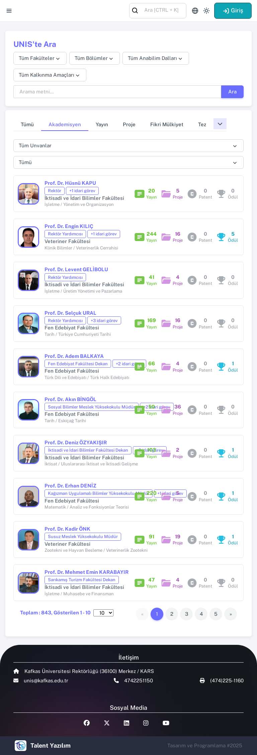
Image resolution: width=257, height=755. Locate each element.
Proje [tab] (129, 124)
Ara (232, 91)
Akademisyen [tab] (65, 124)
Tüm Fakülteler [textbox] (37, 58)
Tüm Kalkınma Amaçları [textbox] (46, 75)
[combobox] (158, 10)
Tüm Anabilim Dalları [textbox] (152, 58)
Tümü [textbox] (25, 162)
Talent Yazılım (50, 745)
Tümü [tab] (27, 124)
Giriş (233, 10)
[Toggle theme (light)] (206, 10)
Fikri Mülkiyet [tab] (166, 124)
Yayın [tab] (102, 124)
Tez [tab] (202, 124)
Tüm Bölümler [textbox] (91, 58)
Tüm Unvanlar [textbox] (35, 145)
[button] (220, 123)
